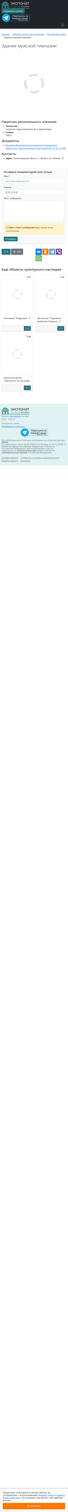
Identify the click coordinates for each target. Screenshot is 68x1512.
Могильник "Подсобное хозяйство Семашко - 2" (49, 320)
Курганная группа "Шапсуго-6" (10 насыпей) (16, 379)
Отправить (10, 239)
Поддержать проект (13, 11)
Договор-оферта (10, 457)
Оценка (7, 187)
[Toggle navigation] (62, 25)
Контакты (25, 460)
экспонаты (15, 416)
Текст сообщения (12, 198)
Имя (7, 176)
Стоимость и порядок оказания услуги (40, 457)
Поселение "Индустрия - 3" (17, 318)
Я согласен (34, 1506)
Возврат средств (10, 460)
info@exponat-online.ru (13, 426)
